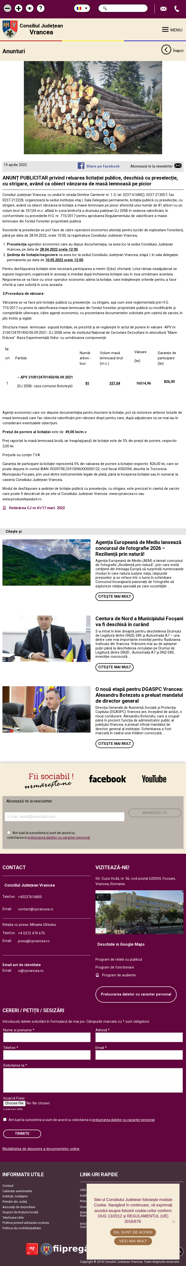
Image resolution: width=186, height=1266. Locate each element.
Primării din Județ (14, 1201)
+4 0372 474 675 (31, 933)
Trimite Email (164, 9)
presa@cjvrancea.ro (34, 941)
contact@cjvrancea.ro (35, 909)
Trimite (22, 1134)
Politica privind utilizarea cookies (25, 1223)
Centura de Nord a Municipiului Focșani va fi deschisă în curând (139, 621)
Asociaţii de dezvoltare (18, 1207)
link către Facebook (107, 779)
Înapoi (172, 51)
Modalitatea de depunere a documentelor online (40, 1149)
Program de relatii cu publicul (118, 959)
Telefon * (10, 1048)
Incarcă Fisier (14, 1098)
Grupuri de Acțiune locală (20, 1212)
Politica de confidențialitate (21, 1228)
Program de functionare (114, 967)
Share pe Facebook (103, 166)
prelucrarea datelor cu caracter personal (59, 838)
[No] (173, 1221)
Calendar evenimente (17, 1191)
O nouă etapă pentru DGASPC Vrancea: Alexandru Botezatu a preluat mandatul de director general (139, 695)
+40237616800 (30, 897)
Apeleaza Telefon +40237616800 (177, 9)
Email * (101, 1048)
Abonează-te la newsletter (151, 166)
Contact (8, 1186)
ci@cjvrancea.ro (31, 971)
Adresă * (102, 1030)
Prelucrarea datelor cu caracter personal (136, 994)
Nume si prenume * (18, 1030)
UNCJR (85, 1190)
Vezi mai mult (133, 1241)
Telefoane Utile (13, 1217)
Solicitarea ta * (15, 1065)
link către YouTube (154, 779)
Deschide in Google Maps (121, 944)
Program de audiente (119, 975)
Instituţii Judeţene (15, 1196)
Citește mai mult (114, 596)
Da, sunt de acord (133, 1232)
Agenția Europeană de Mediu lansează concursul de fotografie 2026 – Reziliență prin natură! (138, 548)
